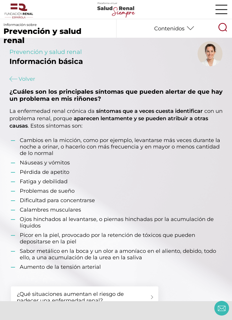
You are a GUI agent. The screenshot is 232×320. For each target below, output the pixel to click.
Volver (22, 79)
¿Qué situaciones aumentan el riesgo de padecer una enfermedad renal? (70, 297)
